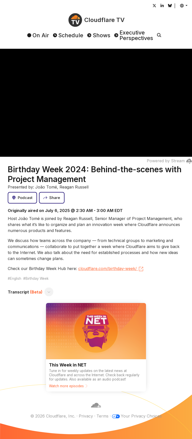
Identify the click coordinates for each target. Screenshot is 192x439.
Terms (102, 416)
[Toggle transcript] (48, 292)
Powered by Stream (169, 160)
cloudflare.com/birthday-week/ (111, 269)
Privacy (86, 416)
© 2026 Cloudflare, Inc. (52, 416)
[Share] (51, 198)
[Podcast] (22, 198)
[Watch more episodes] (96, 347)
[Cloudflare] (96, 410)
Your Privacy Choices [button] (141, 416)
